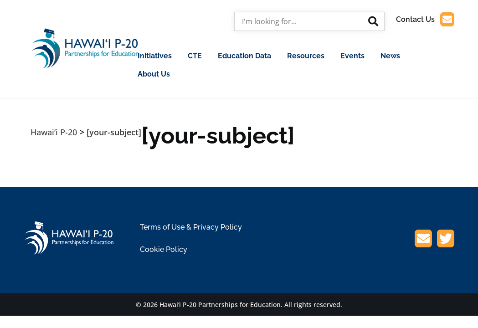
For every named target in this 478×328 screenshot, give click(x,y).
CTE (195, 55)
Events (352, 55)
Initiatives (155, 55)
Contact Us (425, 19)
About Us (154, 74)
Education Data (244, 55)
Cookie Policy (163, 249)
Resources (305, 55)
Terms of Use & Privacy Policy (191, 227)
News (390, 55)
